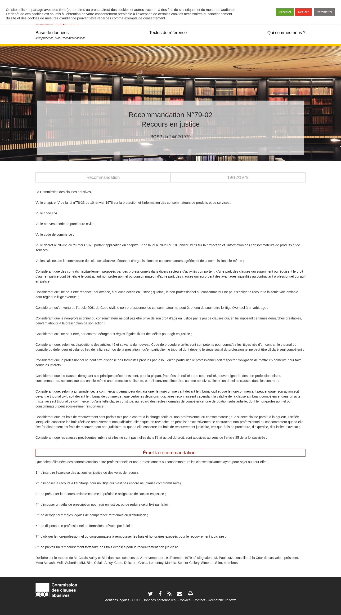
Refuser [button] (303, 12)
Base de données (52, 32)
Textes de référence (168, 32)
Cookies (185, 600)
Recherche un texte (222, 600)
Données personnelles (159, 600)
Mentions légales (116, 600)
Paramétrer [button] (324, 12)
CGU (136, 600)
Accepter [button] (285, 12)
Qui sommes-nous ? (286, 32)
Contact (199, 600)
